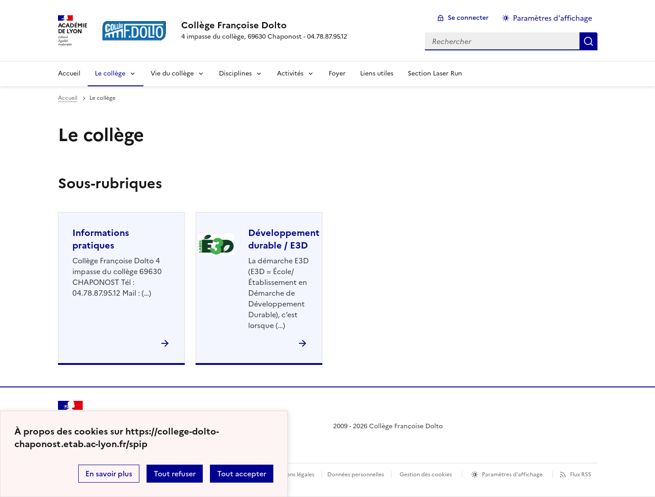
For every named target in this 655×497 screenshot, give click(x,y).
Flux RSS (580, 474)
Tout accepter (241, 473)
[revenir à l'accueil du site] (264, 25)
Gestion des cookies (426, 474)
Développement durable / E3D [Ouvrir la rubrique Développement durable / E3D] (284, 239)
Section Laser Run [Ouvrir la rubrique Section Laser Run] (435, 73)
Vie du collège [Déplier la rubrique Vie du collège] (172, 73)
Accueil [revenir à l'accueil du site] (69, 73)
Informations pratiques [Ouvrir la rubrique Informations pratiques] (100, 239)
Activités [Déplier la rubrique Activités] (290, 73)
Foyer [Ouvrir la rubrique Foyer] (337, 73)
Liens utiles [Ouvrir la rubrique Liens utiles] (376, 73)
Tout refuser (175, 473)
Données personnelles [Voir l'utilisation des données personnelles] (355, 474)
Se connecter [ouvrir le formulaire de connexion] (468, 17)
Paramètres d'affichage (512, 474)
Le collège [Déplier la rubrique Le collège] (110, 73)
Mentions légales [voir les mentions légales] (293, 474)
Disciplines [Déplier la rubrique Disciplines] (235, 73)
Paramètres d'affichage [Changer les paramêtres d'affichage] (552, 18)
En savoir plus (108, 473)
